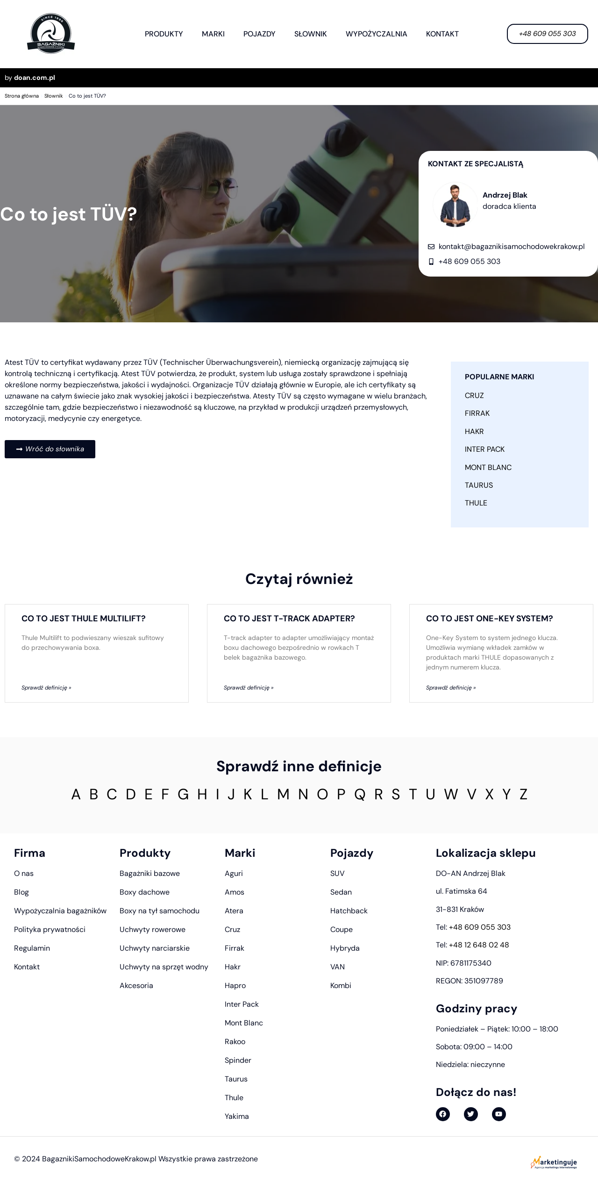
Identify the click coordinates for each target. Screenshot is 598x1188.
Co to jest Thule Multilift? (83, 618)
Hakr (474, 431)
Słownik (310, 34)
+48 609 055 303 (480, 927)
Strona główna (22, 95)
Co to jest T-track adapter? (289, 618)
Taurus (479, 485)
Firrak (477, 413)
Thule (476, 503)
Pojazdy (259, 34)
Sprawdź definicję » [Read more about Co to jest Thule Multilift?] (46, 687)
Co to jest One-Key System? (489, 618)
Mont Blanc (488, 467)
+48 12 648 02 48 (479, 945)
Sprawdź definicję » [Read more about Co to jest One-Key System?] (451, 687)
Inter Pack (485, 449)
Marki (213, 34)
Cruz (474, 395)
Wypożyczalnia (376, 34)
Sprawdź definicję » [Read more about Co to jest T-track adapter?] (248, 687)
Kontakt (442, 34)
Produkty (164, 34)
